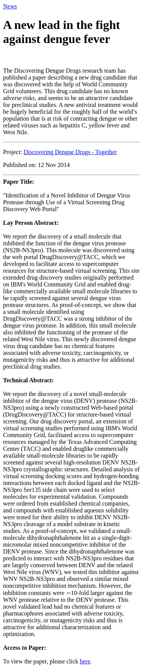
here (85, 661)
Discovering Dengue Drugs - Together (70, 152)
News (10, 6)
